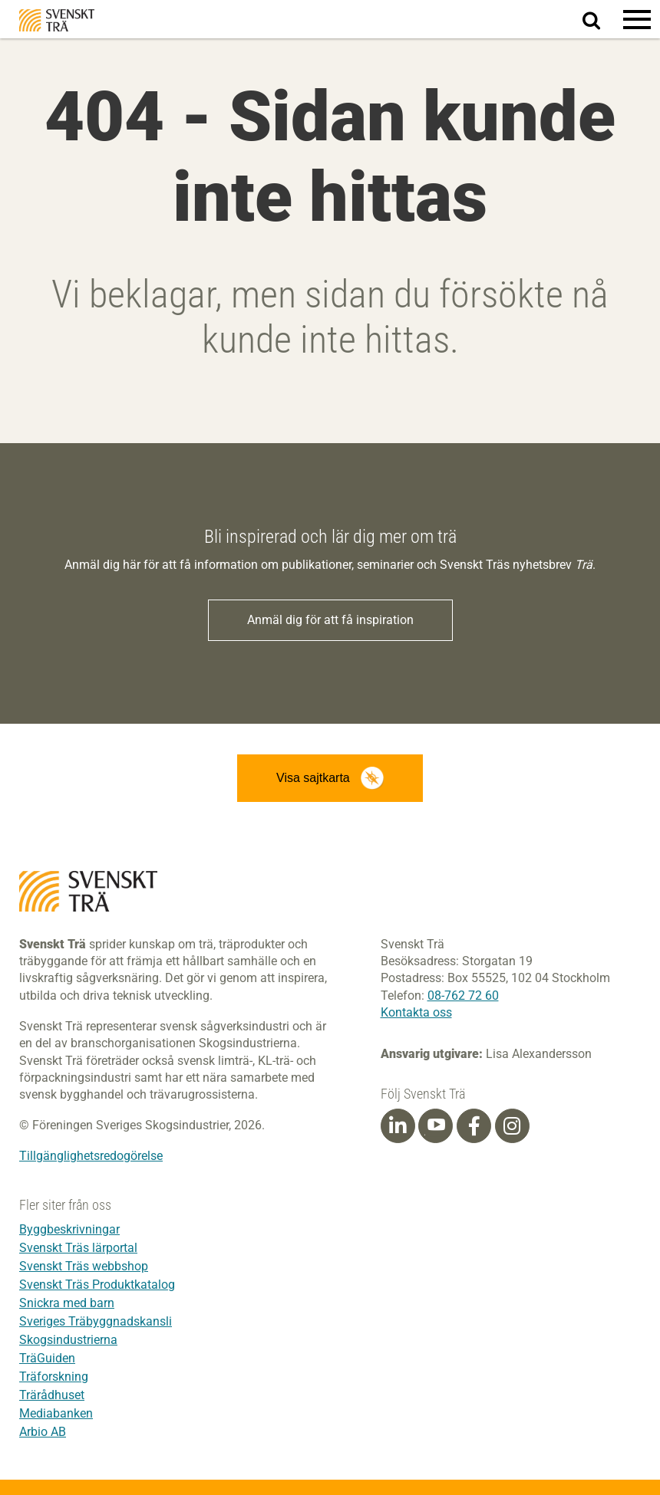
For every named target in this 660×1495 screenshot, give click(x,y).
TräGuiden (47, 1358)
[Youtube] (435, 1125)
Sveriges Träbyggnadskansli (95, 1321)
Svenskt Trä (56, 20)
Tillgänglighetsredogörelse (91, 1155)
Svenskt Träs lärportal (78, 1247)
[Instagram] (511, 1126)
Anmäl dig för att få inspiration (330, 620)
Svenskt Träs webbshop (83, 1266)
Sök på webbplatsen (600, 20)
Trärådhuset (51, 1395)
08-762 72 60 (463, 995)
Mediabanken (56, 1413)
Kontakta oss (416, 1012)
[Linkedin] (397, 1126)
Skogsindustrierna (68, 1339)
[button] (637, 19)
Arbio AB (42, 1431)
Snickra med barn (66, 1303)
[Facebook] (474, 1126)
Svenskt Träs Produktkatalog (97, 1284)
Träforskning (53, 1376)
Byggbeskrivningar (69, 1229)
